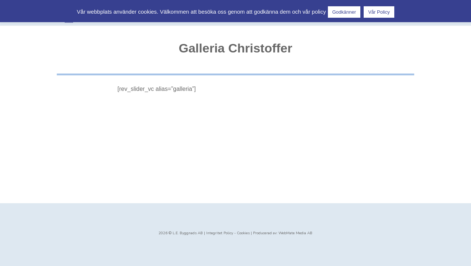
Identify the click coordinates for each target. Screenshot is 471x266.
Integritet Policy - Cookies (228, 233)
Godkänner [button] (344, 12)
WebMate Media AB (295, 233)
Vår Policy (379, 12)
